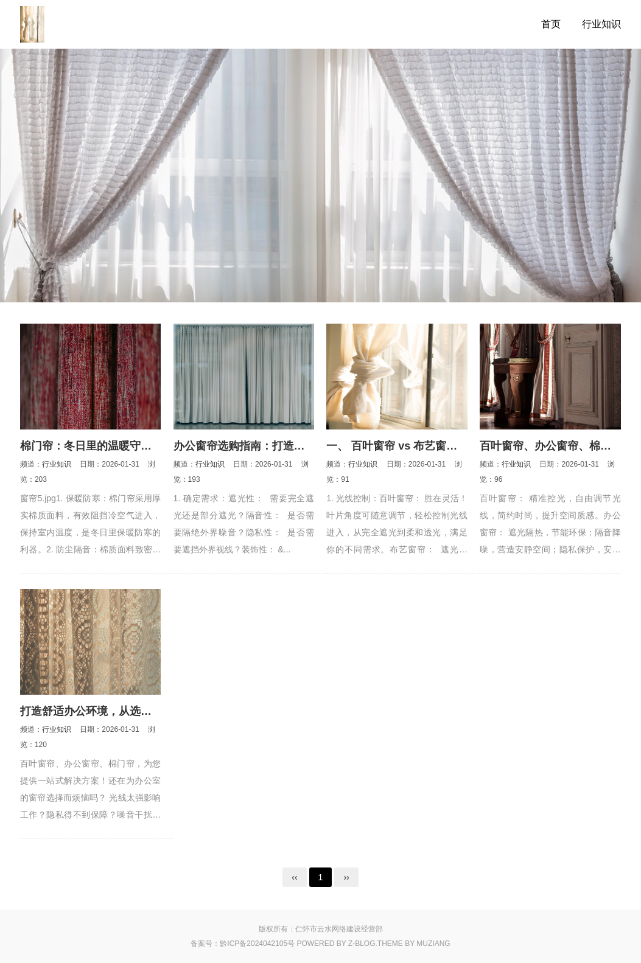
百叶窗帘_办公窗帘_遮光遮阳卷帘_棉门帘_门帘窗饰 (78, 24)
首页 (551, 24)
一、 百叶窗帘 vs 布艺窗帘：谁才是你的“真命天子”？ (457, 446)
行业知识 (601, 24)
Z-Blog (362, 943)
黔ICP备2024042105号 (257, 943)
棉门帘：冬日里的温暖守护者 (91, 446)
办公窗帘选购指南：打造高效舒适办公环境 (277, 446)
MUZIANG (433, 943)
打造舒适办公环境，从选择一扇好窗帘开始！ (129, 711)
